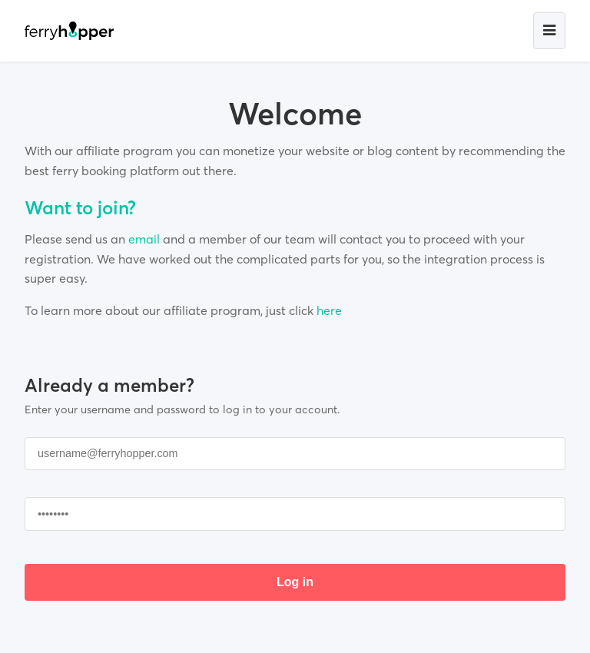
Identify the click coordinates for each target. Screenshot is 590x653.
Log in (295, 581)
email (144, 239)
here (329, 310)
